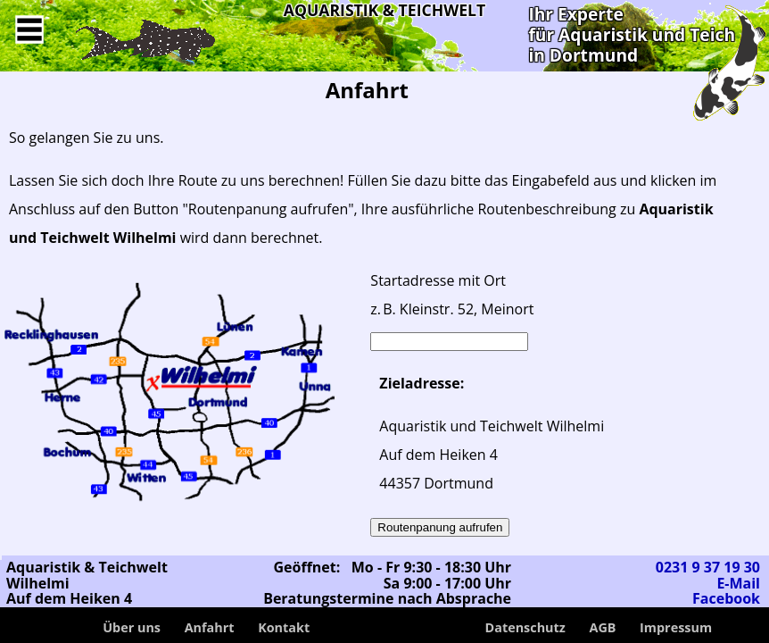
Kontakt (284, 627)
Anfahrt (210, 627)
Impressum (676, 627)
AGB (602, 627)
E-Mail (738, 583)
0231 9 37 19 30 (708, 567)
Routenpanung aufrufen (439, 527)
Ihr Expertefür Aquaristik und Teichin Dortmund (631, 34)
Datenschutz (525, 627)
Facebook (726, 598)
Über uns (132, 627)
